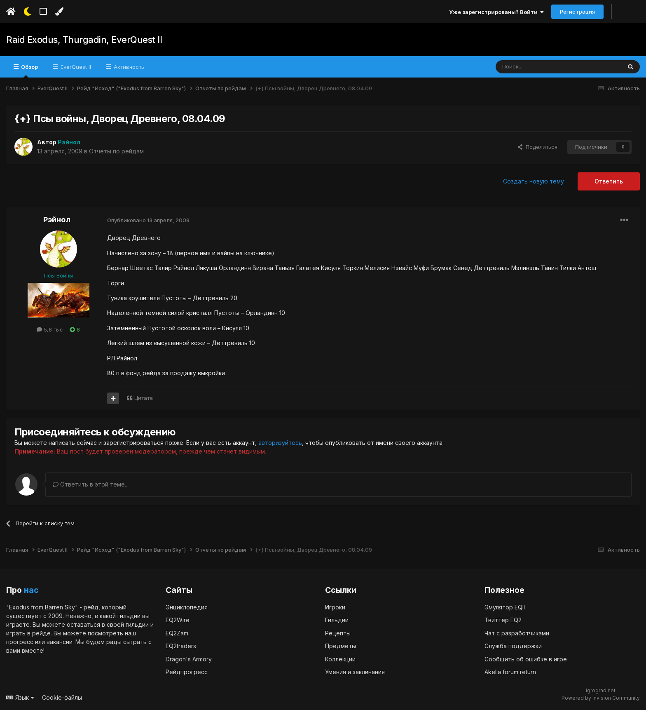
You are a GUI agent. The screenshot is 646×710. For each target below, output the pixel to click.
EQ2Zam (177, 633)
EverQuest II (75, 66)
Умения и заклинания (355, 671)
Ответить (609, 181)
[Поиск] (539, 66)
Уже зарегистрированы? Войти (496, 12)
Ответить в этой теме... (91, 484)
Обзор (29, 70)
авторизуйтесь (280, 442)
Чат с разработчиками (517, 633)
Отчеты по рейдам (116, 151)
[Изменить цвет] (59, 11)
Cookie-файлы (62, 697)
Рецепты (338, 633)
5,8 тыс (50, 329)
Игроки (335, 607)
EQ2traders (181, 645)
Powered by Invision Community (601, 698)
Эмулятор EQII (505, 607)
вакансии (60, 641)
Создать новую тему (533, 181)
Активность (128, 66)
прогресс (19, 641)
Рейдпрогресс (187, 671)
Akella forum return (510, 671)
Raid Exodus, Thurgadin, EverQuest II (84, 39)
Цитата (143, 398)
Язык (20, 697)
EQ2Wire (178, 619)
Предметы (340, 645)
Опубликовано (148, 220)
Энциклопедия (187, 607)
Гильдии (337, 619)
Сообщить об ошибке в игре (526, 659)
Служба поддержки (513, 645)
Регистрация (577, 11)
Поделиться (537, 146)
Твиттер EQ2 (503, 619)
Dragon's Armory (189, 659)
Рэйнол (56, 219)
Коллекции (340, 659)
